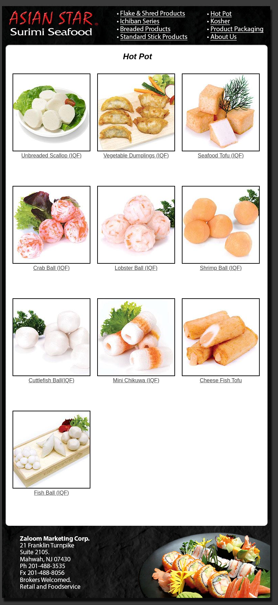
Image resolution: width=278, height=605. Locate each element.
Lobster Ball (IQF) (136, 268)
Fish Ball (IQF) (51, 493)
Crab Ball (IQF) (51, 268)
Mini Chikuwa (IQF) (136, 380)
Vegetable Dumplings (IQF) (136, 155)
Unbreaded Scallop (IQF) (51, 155)
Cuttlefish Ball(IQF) (51, 380)
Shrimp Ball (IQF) (221, 268)
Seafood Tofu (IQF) (221, 155)
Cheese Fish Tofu (221, 380)
